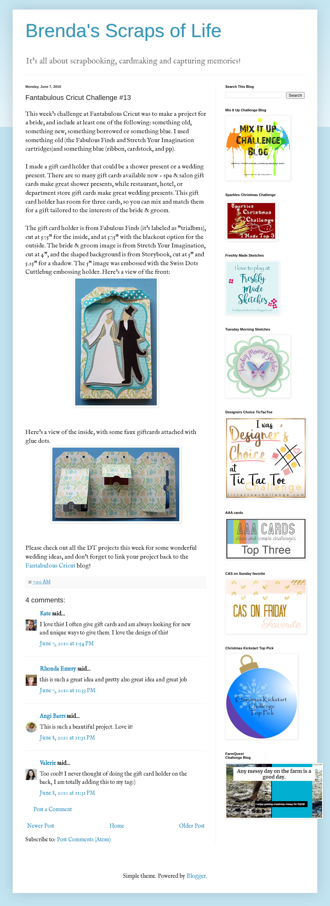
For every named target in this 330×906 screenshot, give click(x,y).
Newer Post (40, 826)
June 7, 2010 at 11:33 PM (68, 690)
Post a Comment (52, 809)
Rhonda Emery (58, 669)
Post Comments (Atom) (84, 840)
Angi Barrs (52, 716)
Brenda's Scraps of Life (123, 30)
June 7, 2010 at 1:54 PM (67, 643)
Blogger (196, 876)
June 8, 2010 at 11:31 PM (67, 738)
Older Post (192, 826)
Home (116, 826)
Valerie (48, 763)
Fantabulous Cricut (50, 566)
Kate (45, 614)
